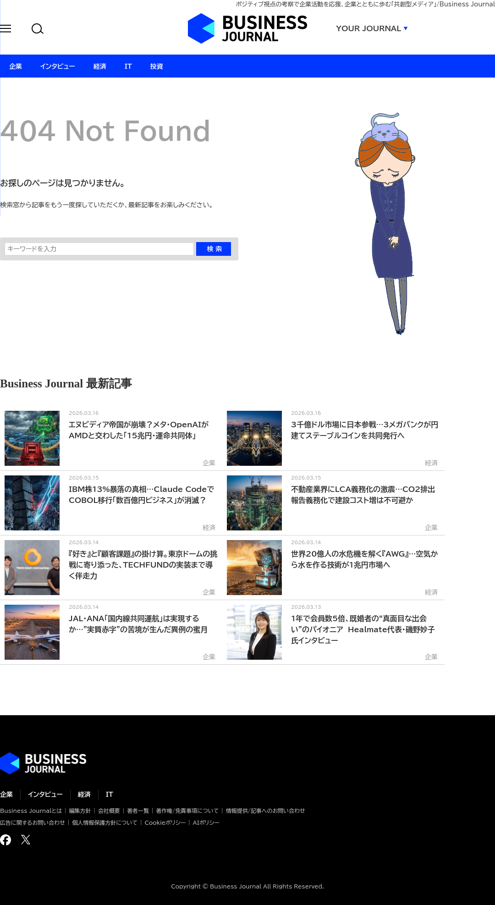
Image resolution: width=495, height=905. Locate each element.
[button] (5, 30)
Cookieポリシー (165, 822)
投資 (156, 66)
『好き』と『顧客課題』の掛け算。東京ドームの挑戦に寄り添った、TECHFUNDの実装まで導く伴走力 (143, 564)
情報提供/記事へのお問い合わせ (265, 810)
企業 (6, 794)
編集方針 (80, 810)
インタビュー (45, 794)
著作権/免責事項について (187, 810)
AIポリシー (206, 822)
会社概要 (109, 810)
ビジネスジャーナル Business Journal (247, 28)
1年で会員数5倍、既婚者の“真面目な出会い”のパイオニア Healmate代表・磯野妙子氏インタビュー (363, 629)
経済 (84, 794)
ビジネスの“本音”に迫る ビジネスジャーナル (43, 763)
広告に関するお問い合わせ (32, 822)
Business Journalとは (31, 810)
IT (109, 794)
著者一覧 (138, 810)
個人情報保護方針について (105, 822)
